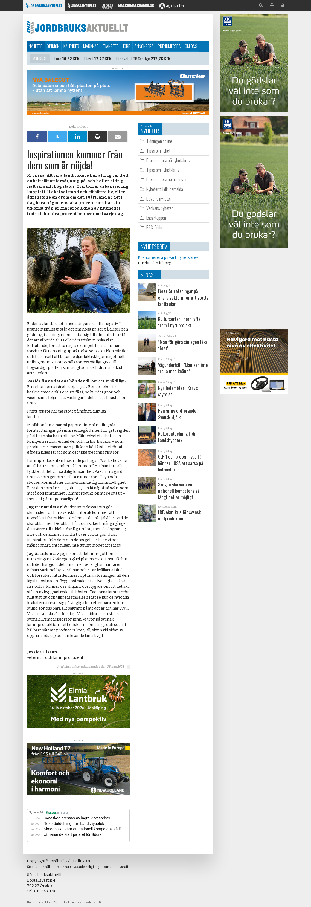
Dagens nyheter (158, 198)
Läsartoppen (156, 217)
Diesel (88, 59)
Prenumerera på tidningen (166, 179)
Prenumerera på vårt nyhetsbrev (168, 257)
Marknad (91, 46)
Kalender (71, 46)
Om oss (191, 46)
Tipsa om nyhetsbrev (162, 169)
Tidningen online (159, 141)
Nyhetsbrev (154, 246)
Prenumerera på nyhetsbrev (168, 160)
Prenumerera (169, 46)
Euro (57, 59)
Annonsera (144, 46)
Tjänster (111, 46)
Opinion (53, 46)
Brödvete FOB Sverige (133, 59)
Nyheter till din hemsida (164, 189)
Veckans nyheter (159, 208)
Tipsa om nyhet (158, 150)
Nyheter (36, 46)
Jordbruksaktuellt (77, 27)
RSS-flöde (154, 227)
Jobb (126, 46)
